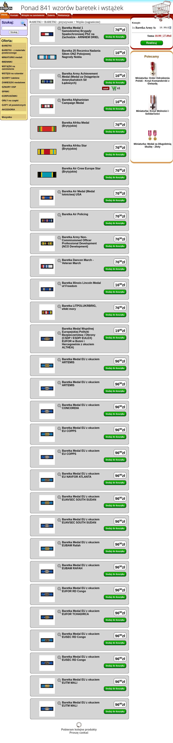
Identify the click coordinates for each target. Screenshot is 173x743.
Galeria (51, 15)
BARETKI (7, 45)
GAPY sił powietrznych (14, 105)
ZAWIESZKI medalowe (13, 82)
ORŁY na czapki (10, 100)
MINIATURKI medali (12, 57)
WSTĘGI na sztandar (12, 73)
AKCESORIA (8, 109)
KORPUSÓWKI (9, 96)
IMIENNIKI (7, 62)
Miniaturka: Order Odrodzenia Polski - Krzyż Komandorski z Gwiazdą (152, 81)
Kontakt (14, 15)
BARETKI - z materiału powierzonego (13, 51)
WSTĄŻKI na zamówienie (8, 67)
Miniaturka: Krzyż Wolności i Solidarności (152, 113)
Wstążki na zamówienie (32, 15)
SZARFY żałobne (10, 78)
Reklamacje (63, 15)
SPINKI (5, 91)
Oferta (4, 15)
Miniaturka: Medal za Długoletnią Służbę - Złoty (152, 146)
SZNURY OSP (9, 87)
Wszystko (7, 117)
